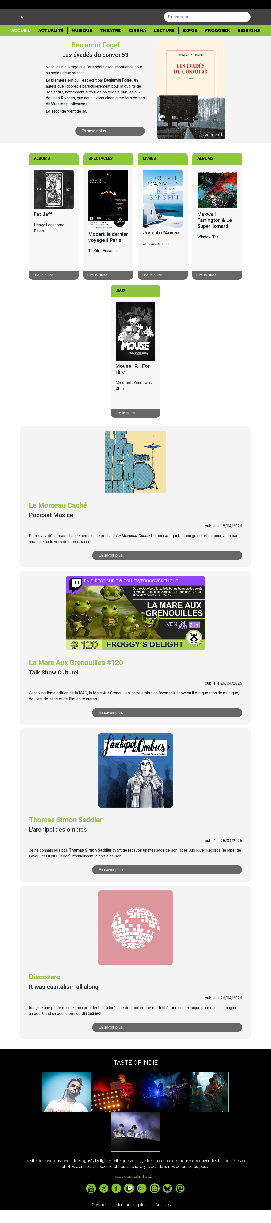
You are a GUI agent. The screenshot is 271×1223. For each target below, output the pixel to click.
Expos (189, 42)
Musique (81, 42)
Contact (99, 1217)
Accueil (22, 42)
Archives (163, 1217)
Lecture (164, 42)
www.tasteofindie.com (135, 1189)
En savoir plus (122, 567)
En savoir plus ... (100, 143)
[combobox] (207, 29)
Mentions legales (130, 1217)
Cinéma (137, 42)
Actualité (51, 42)
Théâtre (110, 42)
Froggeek (217, 42)
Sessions (249, 42)
